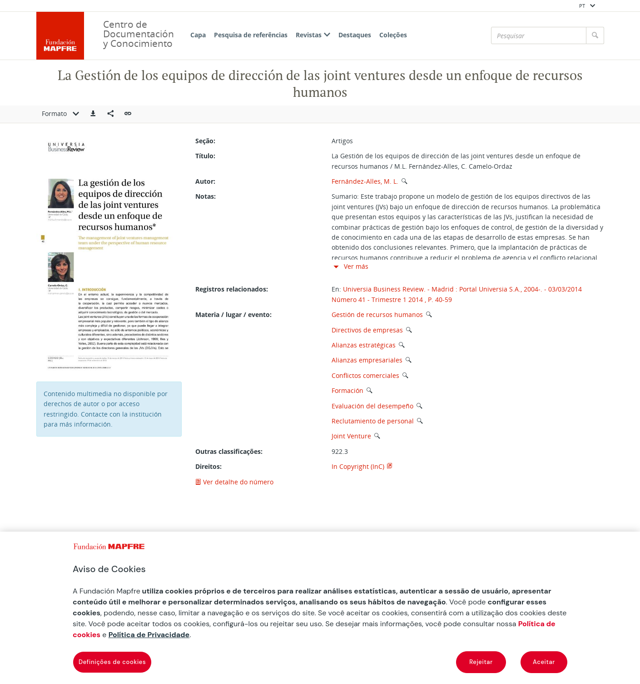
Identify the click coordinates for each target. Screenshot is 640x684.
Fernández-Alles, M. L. (365, 181)
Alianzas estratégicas (364, 345)
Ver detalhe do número (234, 482)
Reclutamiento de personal (373, 421)
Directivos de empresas (367, 330)
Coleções (393, 34)
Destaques (354, 34)
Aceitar (544, 662)
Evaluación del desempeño (372, 406)
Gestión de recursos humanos (377, 314)
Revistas (313, 34)
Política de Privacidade (149, 634)
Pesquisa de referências (251, 34)
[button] (93, 114)
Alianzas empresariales (367, 360)
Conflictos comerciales (365, 375)
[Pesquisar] (538, 35)
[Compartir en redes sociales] (110, 114)
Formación (347, 390)
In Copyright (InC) (358, 466)
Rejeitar (481, 662)
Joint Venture (351, 436)
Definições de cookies (112, 662)
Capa (198, 34)
